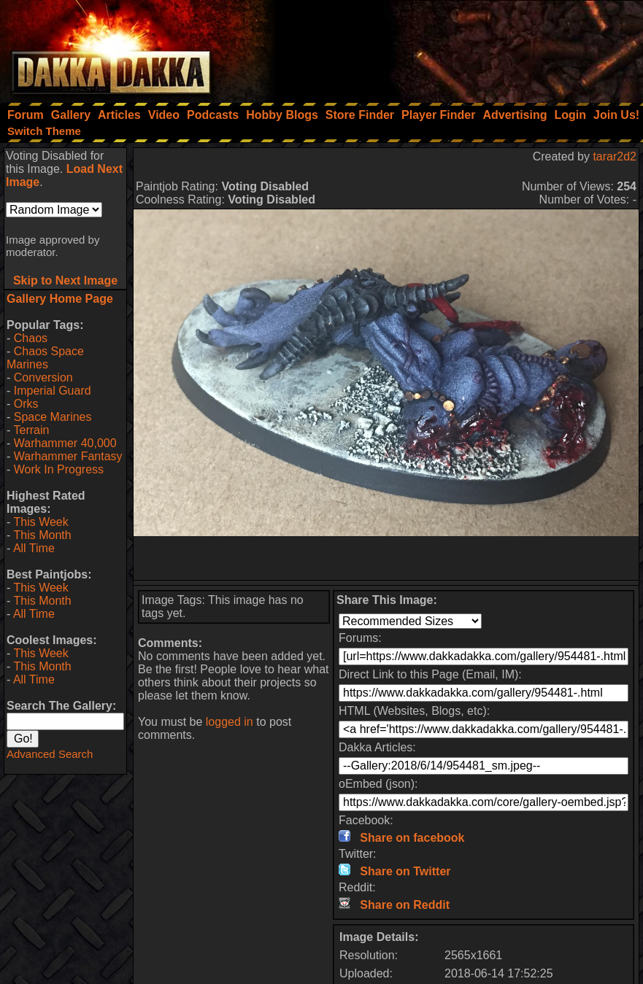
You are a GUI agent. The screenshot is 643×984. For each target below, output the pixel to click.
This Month (42, 535)
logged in (229, 722)
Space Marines (53, 417)
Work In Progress (59, 469)
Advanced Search (50, 754)
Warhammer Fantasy (68, 456)
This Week (40, 522)
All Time (34, 548)
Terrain (31, 430)
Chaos (30, 338)
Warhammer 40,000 (65, 443)
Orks (26, 404)
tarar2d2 (614, 156)
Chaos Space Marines (45, 358)
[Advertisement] (446, 47)
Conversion (43, 377)
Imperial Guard (52, 390)
